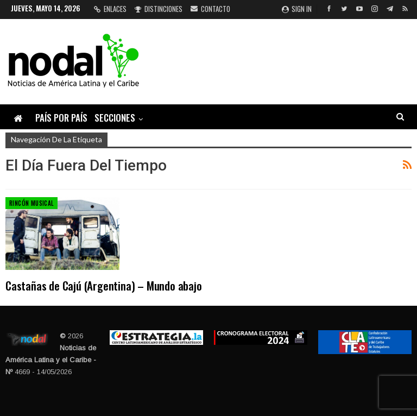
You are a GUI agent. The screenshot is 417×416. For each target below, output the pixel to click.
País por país (61, 117)
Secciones (114, 117)
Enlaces (110, 8)
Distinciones (158, 8)
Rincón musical (31, 203)
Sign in (297, 8)
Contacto (210, 8)
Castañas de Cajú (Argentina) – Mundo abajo (103, 285)
